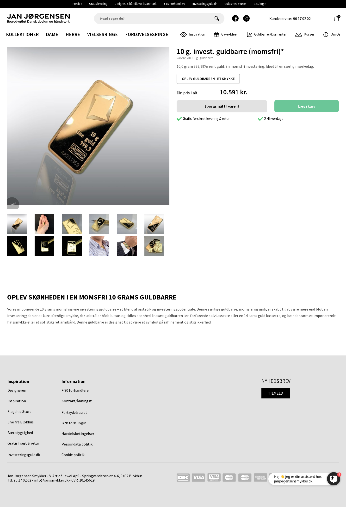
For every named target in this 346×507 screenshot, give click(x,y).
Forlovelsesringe (146, 34)
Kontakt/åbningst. (77, 400)
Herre (73, 34)
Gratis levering (98, 4)
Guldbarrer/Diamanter (267, 34)
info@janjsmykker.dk (51, 480)
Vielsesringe (102, 34)
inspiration (192, 34)
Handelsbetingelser (78, 433)
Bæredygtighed (20, 432)
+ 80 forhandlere (75, 390)
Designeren (16, 390)
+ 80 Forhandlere (174, 4)
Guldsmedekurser (235, 4)
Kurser (304, 34)
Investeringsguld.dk (204, 4)
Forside (77, 4)
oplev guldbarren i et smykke (208, 78)
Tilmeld (275, 393)
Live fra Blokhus (20, 422)
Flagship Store (19, 411)
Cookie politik (73, 454)
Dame (52, 34)
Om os (331, 34)
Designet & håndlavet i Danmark (135, 4)
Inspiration (16, 400)
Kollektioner (22, 34)
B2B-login (260, 4)
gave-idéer (226, 34)
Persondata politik (77, 444)
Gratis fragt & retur (23, 443)
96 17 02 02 (302, 18)
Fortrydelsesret (74, 412)
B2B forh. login (74, 423)
